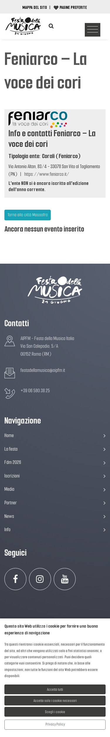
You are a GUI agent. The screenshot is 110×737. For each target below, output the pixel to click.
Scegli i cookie (55, 711)
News (55, 516)
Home (55, 435)
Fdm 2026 (55, 462)
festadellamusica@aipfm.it (43, 370)
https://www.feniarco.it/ (46, 174)
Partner (55, 502)
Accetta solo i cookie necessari (55, 700)
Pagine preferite (73, 7)
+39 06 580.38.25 (35, 390)
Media (55, 489)
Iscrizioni (55, 475)
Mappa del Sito (34, 7)
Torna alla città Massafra (28, 215)
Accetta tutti (55, 689)
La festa (55, 449)
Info (55, 529)
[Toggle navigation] (92, 30)
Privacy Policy (55, 724)
